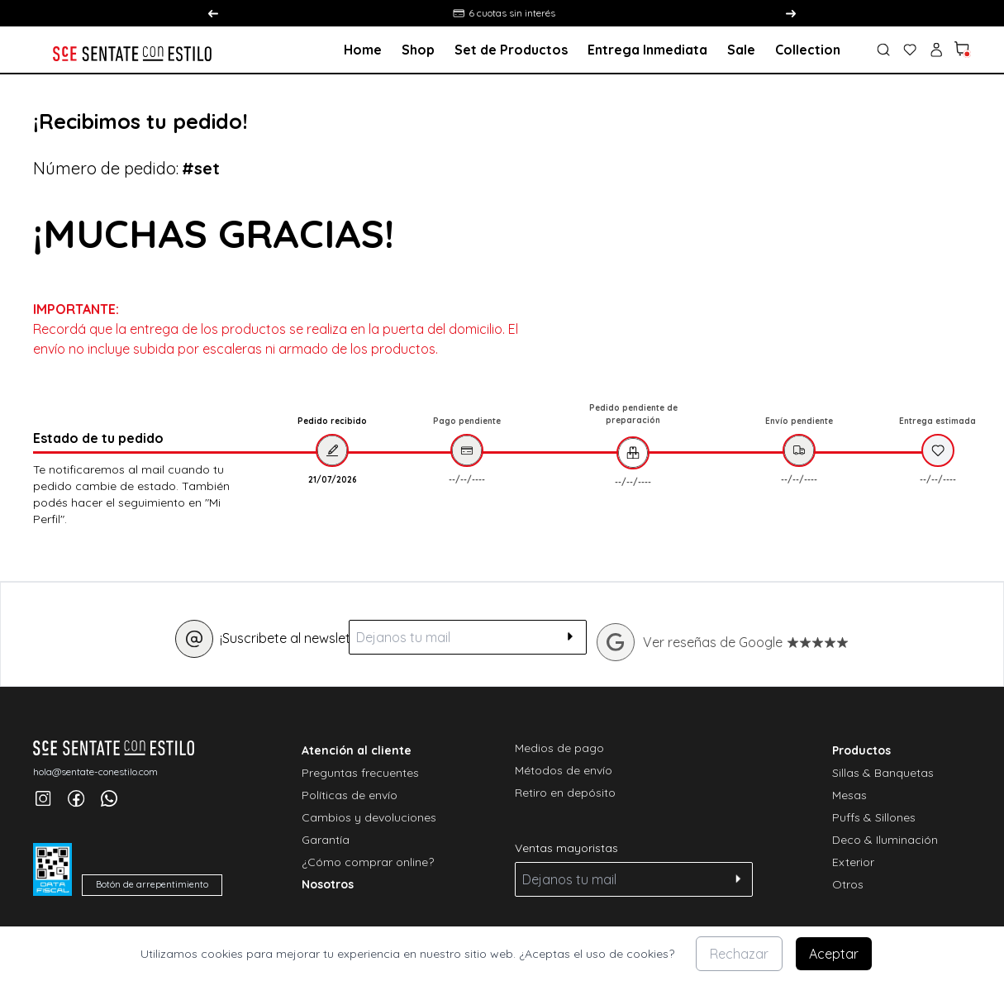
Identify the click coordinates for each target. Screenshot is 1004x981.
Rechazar (739, 953)
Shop (418, 49)
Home (363, 49)
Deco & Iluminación (885, 839)
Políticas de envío (349, 795)
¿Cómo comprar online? (368, 862)
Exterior (853, 862)
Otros (848, 884)
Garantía (326, 839)
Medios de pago (559, 748)
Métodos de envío (563, 770)
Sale (741, 49)
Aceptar (834, 953)
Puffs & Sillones (874, 817)
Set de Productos (511, 49)
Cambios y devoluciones (369, 817)
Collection (807, 49)
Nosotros (328, 884)
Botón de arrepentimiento (152, 884)
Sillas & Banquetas (883, 772)
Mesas (849, 795)
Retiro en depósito (565, 792)
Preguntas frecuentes (360, 772)
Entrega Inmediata (647, 49)
